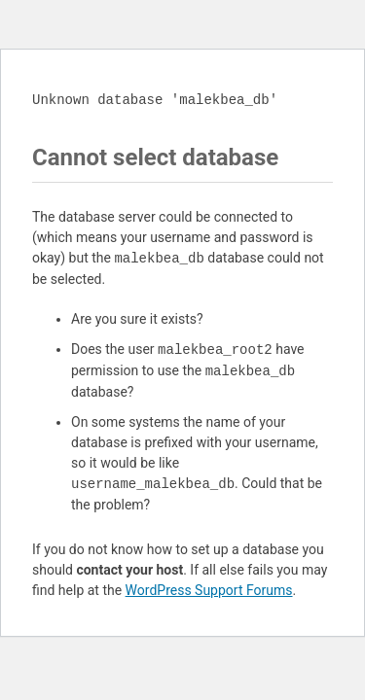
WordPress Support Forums (209, 590)
